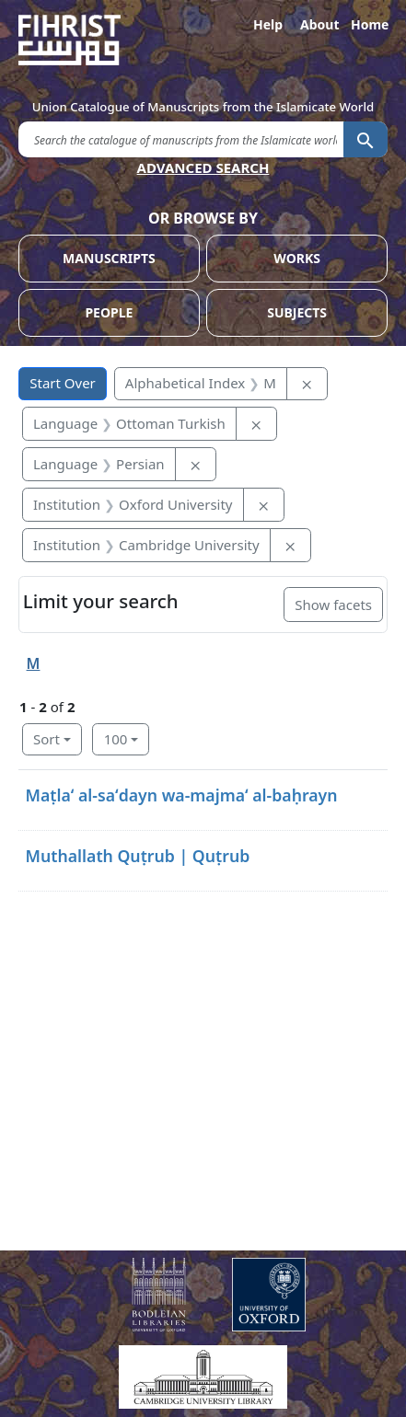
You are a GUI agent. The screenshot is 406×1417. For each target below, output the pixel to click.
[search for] (180, 138)
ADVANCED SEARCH (203, 167)
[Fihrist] (203, 40)
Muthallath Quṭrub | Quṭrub (138, 856)
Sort (46, 739)
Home (369, 24)
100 (116, 739)
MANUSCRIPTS (109, 258)
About (318, 24)
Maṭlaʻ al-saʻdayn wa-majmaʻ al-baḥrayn (182, 795)
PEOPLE (109, 312)
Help (268, 24)
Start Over (62, 383)
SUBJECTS (297, 312)
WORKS (296, 258)
